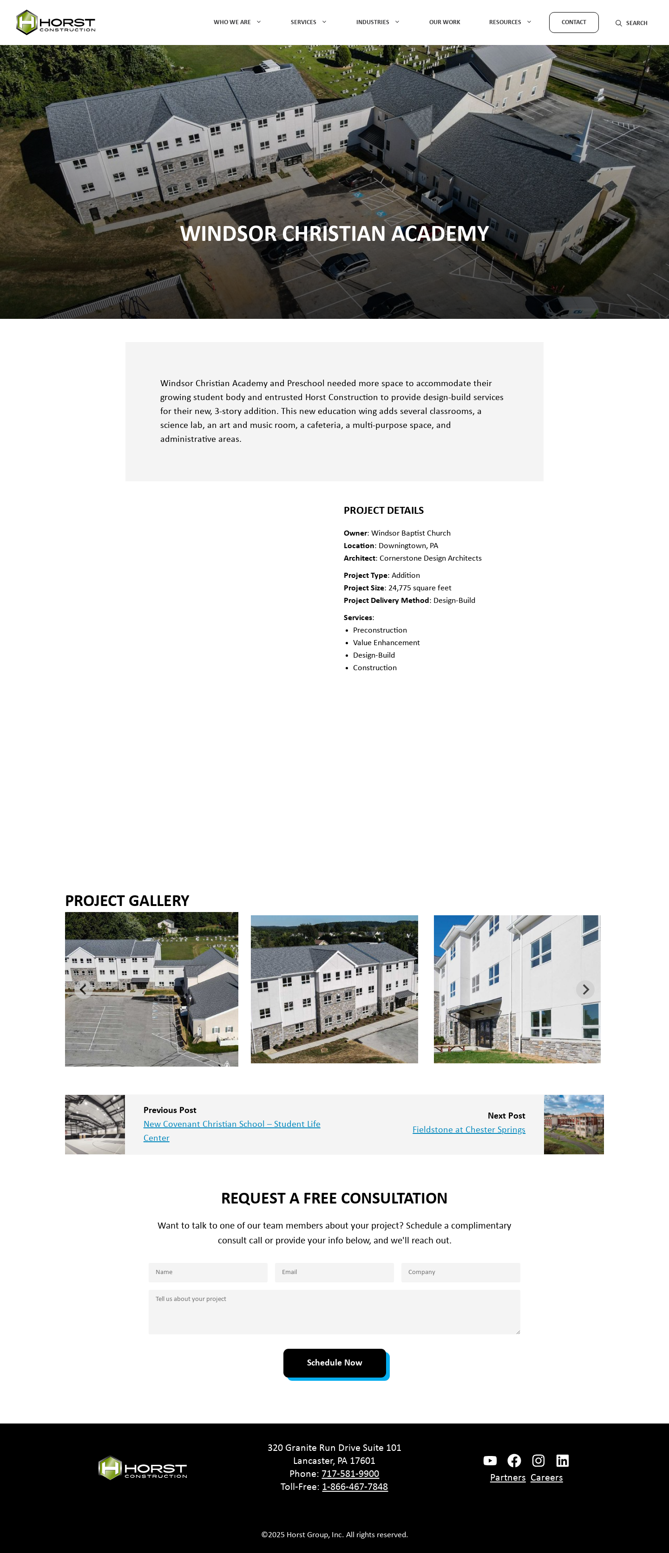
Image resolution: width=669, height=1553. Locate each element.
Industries (384, 22)
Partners (508, 1478)
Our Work (444, 22)
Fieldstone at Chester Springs (469, 1130)
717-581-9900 (350, 1474)
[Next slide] (585, 989)
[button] (631, 22)
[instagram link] (538, 1460)
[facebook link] (490, 1460)
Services (315, 22)
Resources (516, 22)
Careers (547, 1478)
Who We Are (244, 22)
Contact (574, 22)
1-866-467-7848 (355, 1487)
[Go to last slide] (83, 989)
